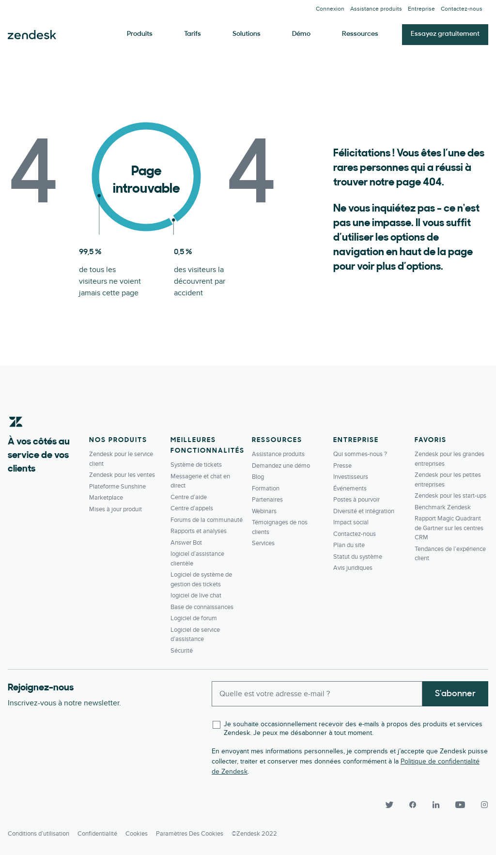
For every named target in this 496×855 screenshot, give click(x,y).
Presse (342, 466)
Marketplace (106, 498)
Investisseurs (350, 477)
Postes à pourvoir (356, 500)
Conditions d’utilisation (38, 834)
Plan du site (349, 545)
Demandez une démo (281, 466)
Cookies (136, 834)
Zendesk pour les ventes (122, 475)
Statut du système (357, 557)
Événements (350, 488)
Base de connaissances (201, 607)
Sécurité (181, 651)
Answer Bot (186, 543)
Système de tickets (196, 465)
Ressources (360, 34)
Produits (140, 34)
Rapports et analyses (198, 531)
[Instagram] (480, 804)
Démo (301, 34)
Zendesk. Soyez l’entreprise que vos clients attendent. (32, 35)
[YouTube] (460, 804)
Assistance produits (376, 9)
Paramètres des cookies (189, 834)
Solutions (246, 34)
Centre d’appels (191, 508)
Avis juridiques (352, 568)
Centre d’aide (188, 497)
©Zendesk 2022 (254, 834)
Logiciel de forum (193, 618)
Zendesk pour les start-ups (450, 496)
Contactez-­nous (461, 9)
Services (263, 543)
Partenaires (267, 500)
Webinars (264, 511)
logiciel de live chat (195, 595)
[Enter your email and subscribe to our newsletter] (317, 693)
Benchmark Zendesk (443, 507)
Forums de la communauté (206, 520)
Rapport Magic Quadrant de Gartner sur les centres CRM (449, 528)
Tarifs (192, 34)
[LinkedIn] (436, 804)
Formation (265, 488)
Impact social (351, 522)
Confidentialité (97, 834)
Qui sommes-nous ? (360, 454)
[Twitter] (389, 804)
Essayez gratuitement (445, 34)
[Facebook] (412, 804)
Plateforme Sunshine (117, 486)
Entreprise (421, 9)
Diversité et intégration (363, 511)
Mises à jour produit (115, 509)
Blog (258, 477)
